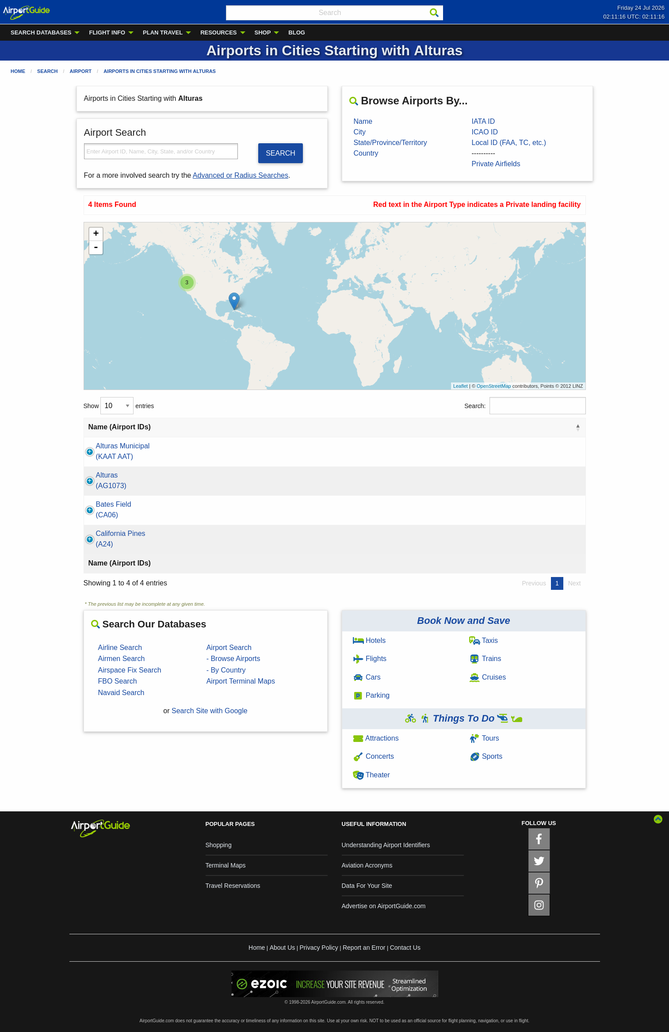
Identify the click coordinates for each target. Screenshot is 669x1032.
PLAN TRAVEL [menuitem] (163, 32)
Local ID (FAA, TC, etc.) (509, 142)
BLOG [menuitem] (296, 32)
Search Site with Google (210, 711)
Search (47, 71)
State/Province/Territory (390, 142)
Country (366, 153)
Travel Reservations (233, 885)
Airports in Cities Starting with (159, 71)
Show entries (119, 405)
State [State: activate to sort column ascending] (323, 427)
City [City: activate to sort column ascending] (257, 427)
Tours (484, 738)
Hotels (369, 640)
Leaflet (460, 386)
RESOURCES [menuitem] (218, 32)
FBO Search (117, 681)
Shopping (219, 845)
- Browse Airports (233, 658)
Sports (486, 756)
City (360, 132)
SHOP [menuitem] (263, 32)
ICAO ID (485, 132)
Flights (370, 658)
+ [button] (96, 234)
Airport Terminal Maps (240, 681)
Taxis (483, 640)
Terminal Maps (226, 865)
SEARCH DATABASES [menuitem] (41, 32)
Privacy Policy (319, 947)
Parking (371, 695)
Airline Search (120, 647)
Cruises (487, 677)
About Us (282, 947)
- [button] (96, 247)
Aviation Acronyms (367, 865)
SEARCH (280, 153)
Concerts (373, 756)
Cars (367, 677)
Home (18, 71)
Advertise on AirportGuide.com (384, 906)
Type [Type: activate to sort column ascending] (531, 427)
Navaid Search (121, 692)
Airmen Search (121, 658)
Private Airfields (496, 164)
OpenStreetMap (494, 386)
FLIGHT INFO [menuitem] (107, 32)
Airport (81, 71)
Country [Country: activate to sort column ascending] (430, 427)
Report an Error (364, 947)
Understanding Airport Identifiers (386, 845)
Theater (371, 775)
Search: (524, 405)
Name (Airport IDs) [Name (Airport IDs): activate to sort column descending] (119, 427)
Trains (485, 658)
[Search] (434, 12)
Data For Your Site (367, 885)
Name (363, 121)
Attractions (376, 738)
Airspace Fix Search (129, 670)
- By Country (226, 670)
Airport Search (229, 647)
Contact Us (405, 947)
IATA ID (483, 121)
